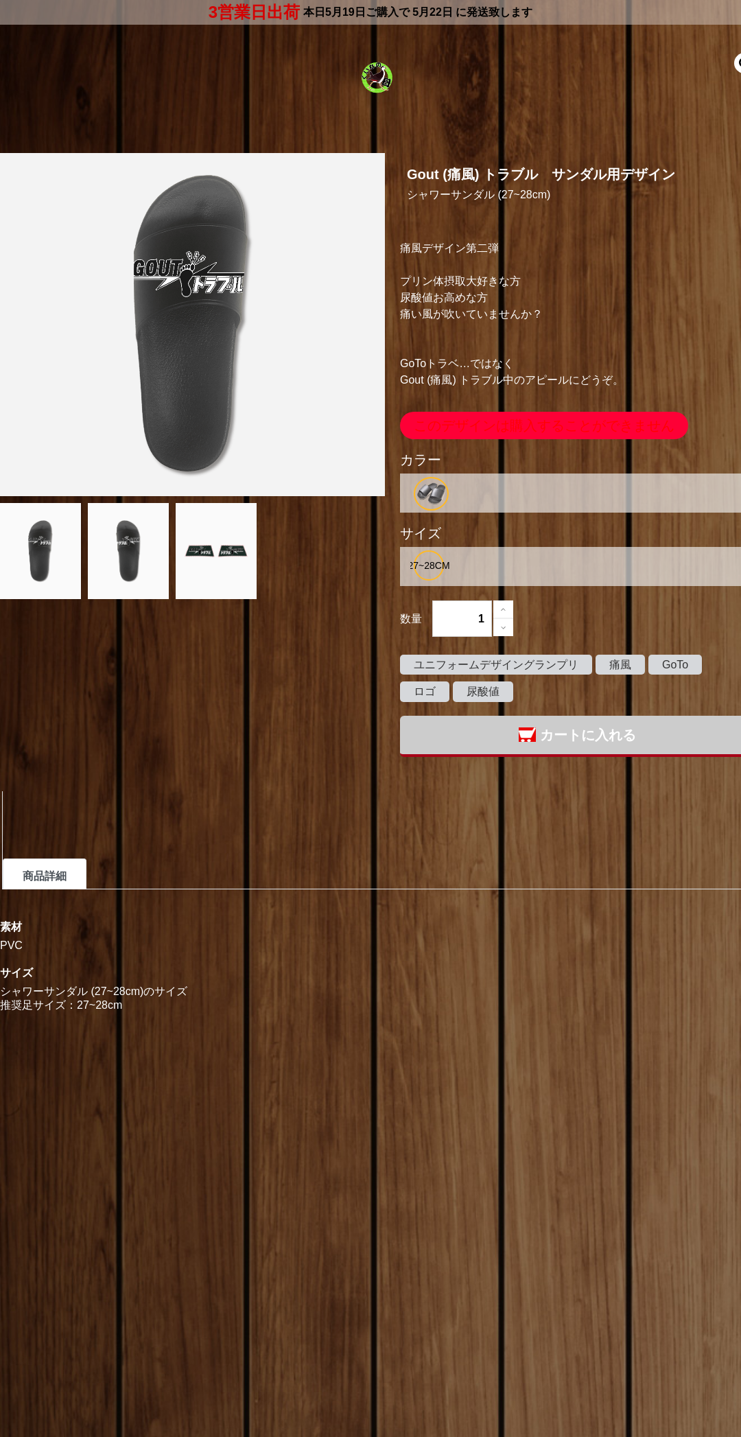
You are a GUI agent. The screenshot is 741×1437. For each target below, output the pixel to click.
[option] (431, 494)
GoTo (675, 664)
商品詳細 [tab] (45, 876)
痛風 (620, 664)
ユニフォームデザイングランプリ (496, 664)
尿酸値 (483, 691)
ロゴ (425, 691)
